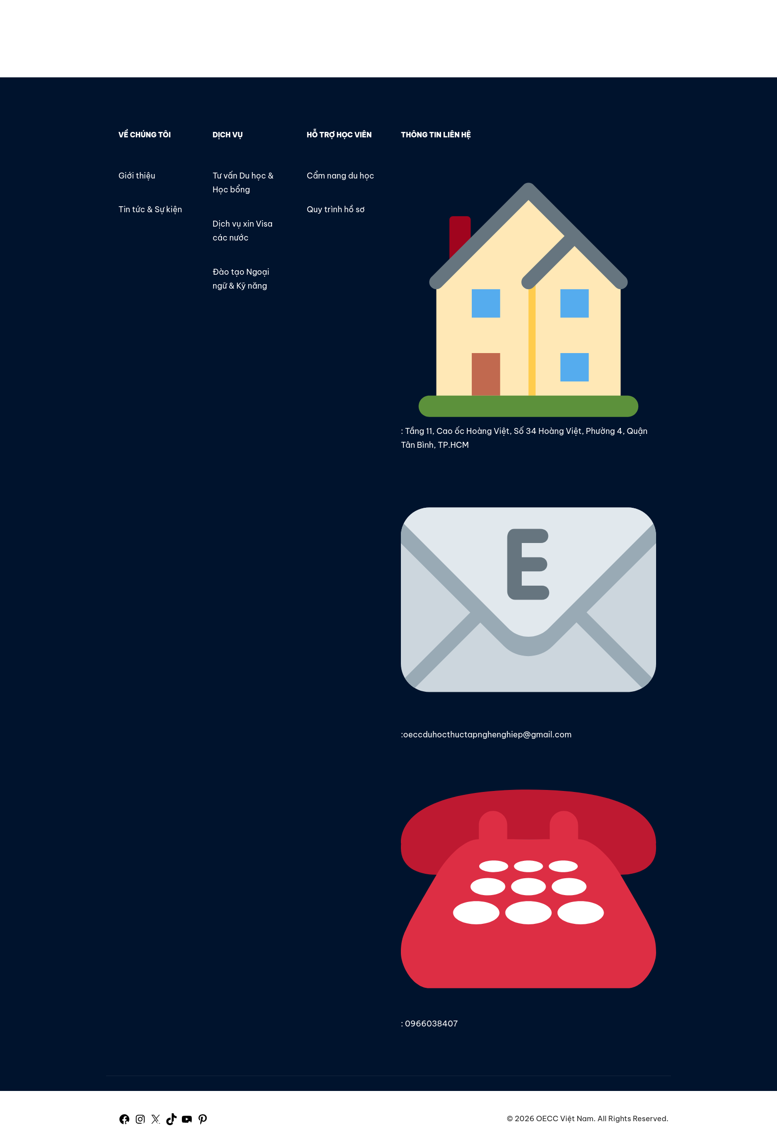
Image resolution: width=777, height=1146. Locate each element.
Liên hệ (477, 23)
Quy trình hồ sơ (336, 209)
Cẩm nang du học (340, 176)
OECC (97, 23)
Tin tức (431, 23)
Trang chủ (327, 23)
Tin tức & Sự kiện (150, 209)
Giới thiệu (382, 23)
